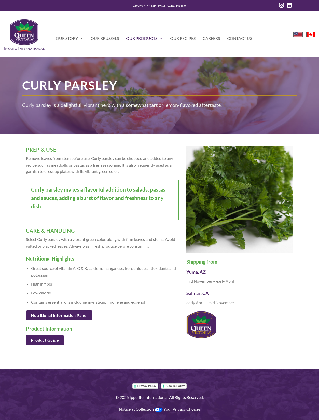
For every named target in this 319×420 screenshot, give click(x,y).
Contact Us (239, 38)
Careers (211, 38)
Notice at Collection (137, 409)
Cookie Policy (175, 385)
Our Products (144, 38)
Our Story (70, 38)
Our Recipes (183, 38)
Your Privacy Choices (177, 409)
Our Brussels (105, 38)
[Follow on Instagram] (281, 5)
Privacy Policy (147, 385)
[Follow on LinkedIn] (289, 5)
